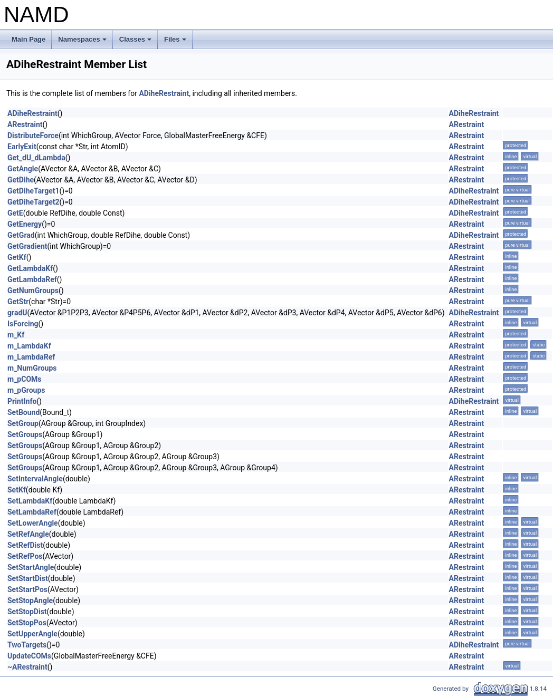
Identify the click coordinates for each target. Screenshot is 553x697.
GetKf (16, 257)
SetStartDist (27, 578)
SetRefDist (25, 545)
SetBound (23, 412)
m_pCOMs (24, 379)
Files (176, 42)
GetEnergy (24, 224)
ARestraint (25, 124)
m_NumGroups (31, 368)
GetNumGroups (33, 290)
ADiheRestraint (164, 93)
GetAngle (22, 168)
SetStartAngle (30, 567)
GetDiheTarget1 (33, 191)
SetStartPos (27, 589)
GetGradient (27, 246)
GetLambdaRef (32, 279)
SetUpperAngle (32, 634)
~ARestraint (27, 667)
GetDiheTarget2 (33, 202)
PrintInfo (21, 401)
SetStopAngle (30, 600)
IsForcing (23, 324)
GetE (15, 213)
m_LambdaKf (29, 346)
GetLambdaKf (30, 268)
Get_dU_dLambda (36, 157)
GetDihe (20, 180)
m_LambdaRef (31, 357)
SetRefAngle (28, 534)
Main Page (28, 39)
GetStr (17, 301)
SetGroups (24, 434)
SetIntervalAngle (35, 479)
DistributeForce (33, 135)
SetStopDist (27, 611)
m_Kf (15, 335)
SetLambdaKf (29, 501)
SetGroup (23, 423)
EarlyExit (21, 146)
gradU (17, 312)
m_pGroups (26, 390)
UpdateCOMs (29, 656)
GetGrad (21, 235)
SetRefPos (25, 556)
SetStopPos (26, 622)
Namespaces (83, 42)
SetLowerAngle (32, 523)
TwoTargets (26, 645)
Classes (136, 42)
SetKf (16, 490)
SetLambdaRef (31, 512)
